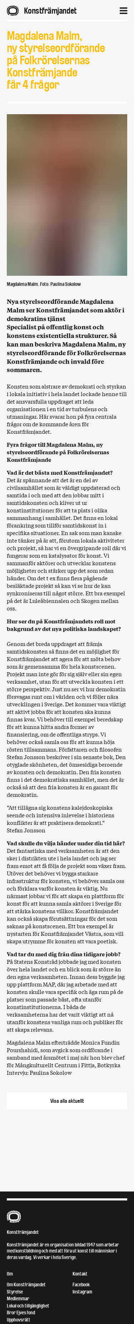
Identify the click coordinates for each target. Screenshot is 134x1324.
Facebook (81, 1285)
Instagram (82, 1292)
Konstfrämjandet (23, 1232)
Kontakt (80, 1274)
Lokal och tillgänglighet (28, 1306)
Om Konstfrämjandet (26, 1285)
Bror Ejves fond (21, 1313)
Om (10, 1274)
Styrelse (15, 1292)
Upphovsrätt (18, 1320)
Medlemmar (18, 1299)
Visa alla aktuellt (67, 1101)
